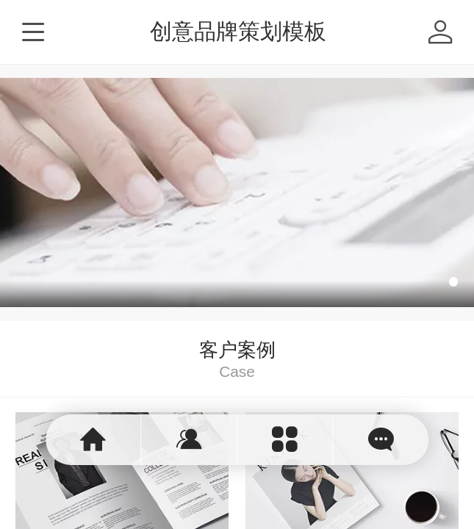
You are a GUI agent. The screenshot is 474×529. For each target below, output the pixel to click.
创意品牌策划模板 (238, 31)
